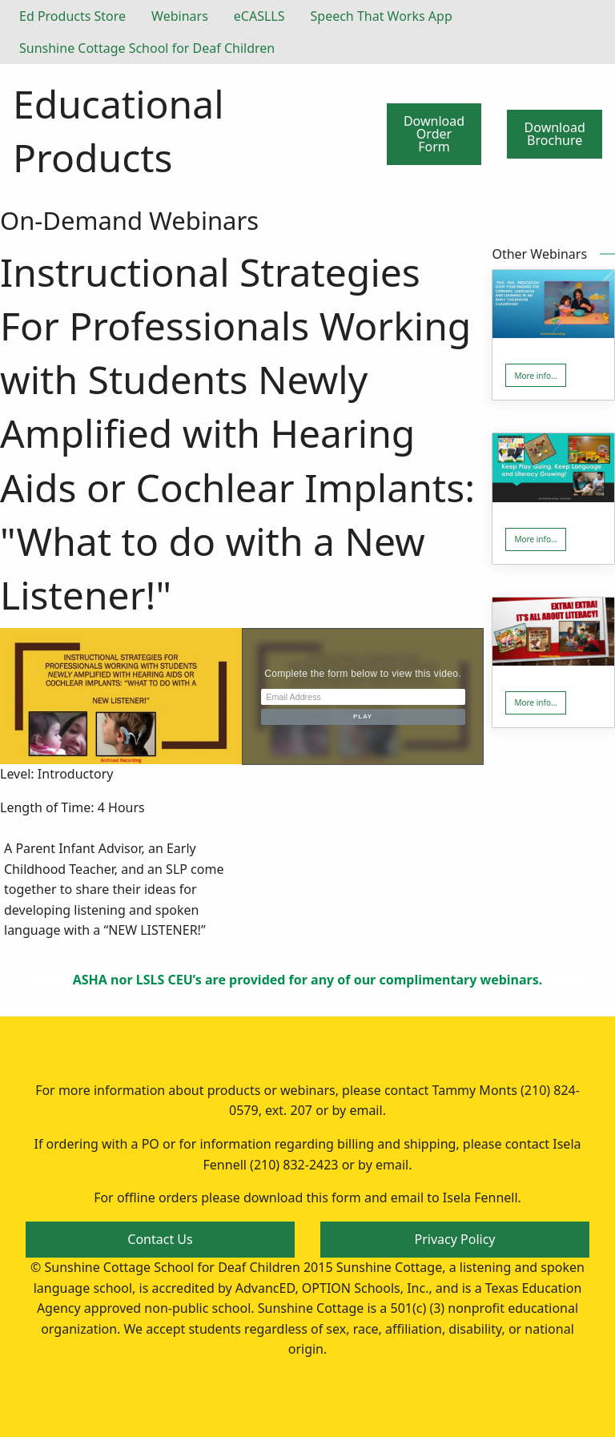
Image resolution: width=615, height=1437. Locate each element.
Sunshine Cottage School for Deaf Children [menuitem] (147, 48)
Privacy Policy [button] (455, 1239)
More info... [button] (535, 375)
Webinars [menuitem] (179, 16)
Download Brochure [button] (555, 134)
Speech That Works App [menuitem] (381, 16)
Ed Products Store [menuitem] (72, 16)
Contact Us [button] (159, 1239)
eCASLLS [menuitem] (259, 16)
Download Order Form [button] (434, 133)
